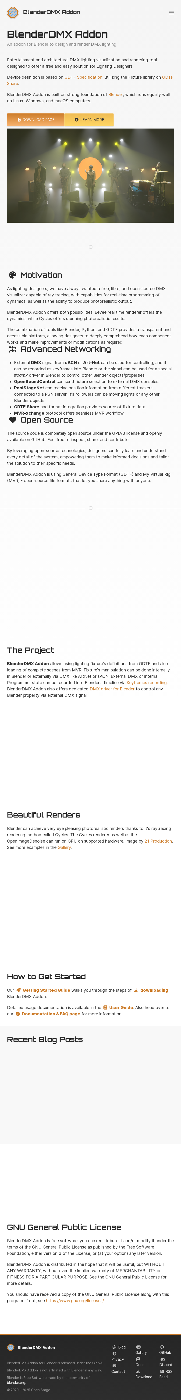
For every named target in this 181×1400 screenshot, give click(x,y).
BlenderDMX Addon (36, 1347)
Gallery (141, 1352)
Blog (122, 1347)
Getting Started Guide (42, 990)
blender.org (16, 1383)
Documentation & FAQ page (47, 1013)
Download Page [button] (36, 120)
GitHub (165, 1352)
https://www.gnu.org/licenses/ (75, 1300)
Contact (118, 1371)
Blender (115, 94)
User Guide (117, 1007)
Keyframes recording (147, 682)
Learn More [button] (89, 120)
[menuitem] (43, 13)
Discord (165, 1365)
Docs (139, 1365)
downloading (150, 990)
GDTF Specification (83, 77)
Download (143, 1377)
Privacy (117, 1359)
